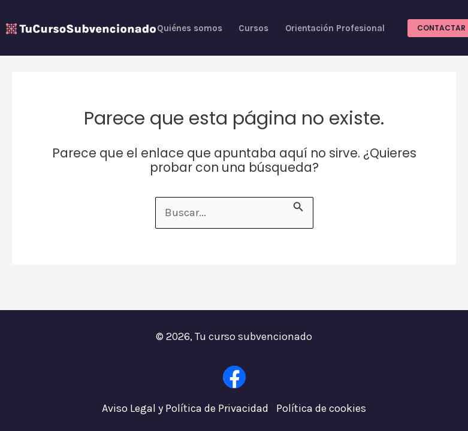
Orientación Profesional (335, 28)
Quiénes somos (189, 28)
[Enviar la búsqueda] (298, 205)
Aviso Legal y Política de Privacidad (185, 408)
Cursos (253, 28)
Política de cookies (321, 408)
